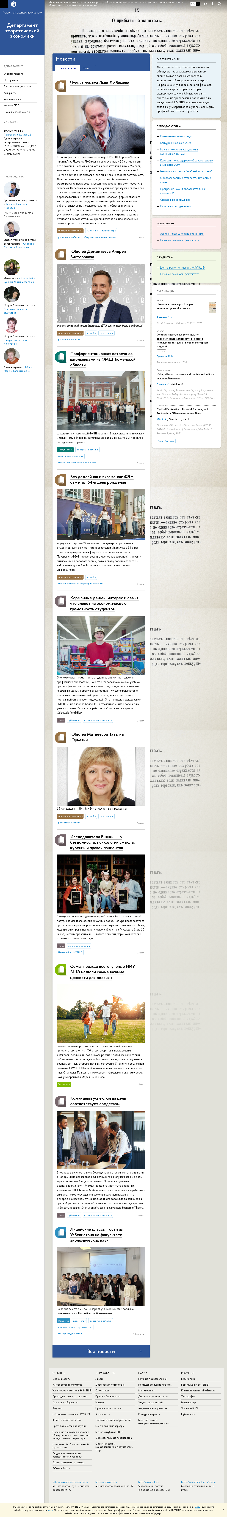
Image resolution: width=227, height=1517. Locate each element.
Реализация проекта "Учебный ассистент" (186, 171)
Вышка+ (99, 1402)
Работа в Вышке (61, 1468)
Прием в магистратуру (108, 1408)
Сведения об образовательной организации (70, 1445)
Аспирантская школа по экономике (182, 234)
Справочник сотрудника (175, 200)
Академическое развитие (153, 1408)
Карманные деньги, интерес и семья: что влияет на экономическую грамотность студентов (104, 603)
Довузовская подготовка (109, 1384)
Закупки (57, 1408)
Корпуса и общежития (65, 1402)
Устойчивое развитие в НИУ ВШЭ (72, 1390)
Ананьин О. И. (165, 317)
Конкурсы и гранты (149, 1414)
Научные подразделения (152, 1378)
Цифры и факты (61, 1378)
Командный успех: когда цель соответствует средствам (98, 1100)
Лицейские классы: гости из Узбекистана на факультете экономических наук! (96, 1234)
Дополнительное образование (113, 1420)
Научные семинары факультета (179, 240)
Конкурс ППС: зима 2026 (176, 143)
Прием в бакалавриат (107, 1396)
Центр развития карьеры (109, 1425)
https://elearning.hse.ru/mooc (198, 1482)
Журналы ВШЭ (189, 1408)
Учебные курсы (12, 99)
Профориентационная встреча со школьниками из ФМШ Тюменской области (102, 359)
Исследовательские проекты (155, 1384)
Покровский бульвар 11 (17, 134)
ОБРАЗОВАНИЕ (105, 1373)
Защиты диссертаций (150, 1402)
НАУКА (143, 1373)
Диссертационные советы (153, 1396)
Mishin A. (162, 419)
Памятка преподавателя (175, 206)
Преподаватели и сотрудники (69, 1396)
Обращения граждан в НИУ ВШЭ (71, 1414)
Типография (188, 1396)
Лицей (99, 1378)
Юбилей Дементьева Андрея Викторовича (98, 253)
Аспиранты (10, 92)
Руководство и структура (67, 1384)
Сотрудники (11, 80)
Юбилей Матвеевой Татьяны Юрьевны (97, 736)
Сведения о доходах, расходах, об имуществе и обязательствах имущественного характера (71, 1435)
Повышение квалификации (176, 136)
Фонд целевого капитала (67, 1420)
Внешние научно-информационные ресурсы (153, 1421)
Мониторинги (146, 1390)
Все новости (101, 1351)
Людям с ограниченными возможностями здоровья (67, 1455)
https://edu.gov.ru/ (106, 1482)
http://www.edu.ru (148, 1482)
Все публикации (166, 441)
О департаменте (13, 73)
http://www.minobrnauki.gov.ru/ (70, 1482)
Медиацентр (188, 1402)
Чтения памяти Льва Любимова (99, 82)
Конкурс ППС (12, 105)
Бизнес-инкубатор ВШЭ (109, 1432)
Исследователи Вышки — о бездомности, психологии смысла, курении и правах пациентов (102, 842)
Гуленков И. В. (165, 356)
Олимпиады (102, 1390)
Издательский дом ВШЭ (195, 1384)
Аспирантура (102, 1414)
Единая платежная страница (68, 1462)
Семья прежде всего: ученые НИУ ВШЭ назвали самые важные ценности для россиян (102, 971)
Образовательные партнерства (113, 1437)
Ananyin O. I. (164, 384)
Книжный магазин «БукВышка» (198, 1390)
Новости (65, 58)
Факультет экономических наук (22, 12)
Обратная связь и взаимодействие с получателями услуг (114, 1447)
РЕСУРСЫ (187, 1373)
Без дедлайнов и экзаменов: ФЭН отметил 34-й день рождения (102, 479)
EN (198, 3)
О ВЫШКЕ (58, 1373)
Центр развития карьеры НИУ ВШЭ (182, 267)
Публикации (166, 291)
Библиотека (188, 1378)
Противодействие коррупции (69, 1425)
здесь (197, 1506)
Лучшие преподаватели (17, 86)
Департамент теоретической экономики (22, 30)
